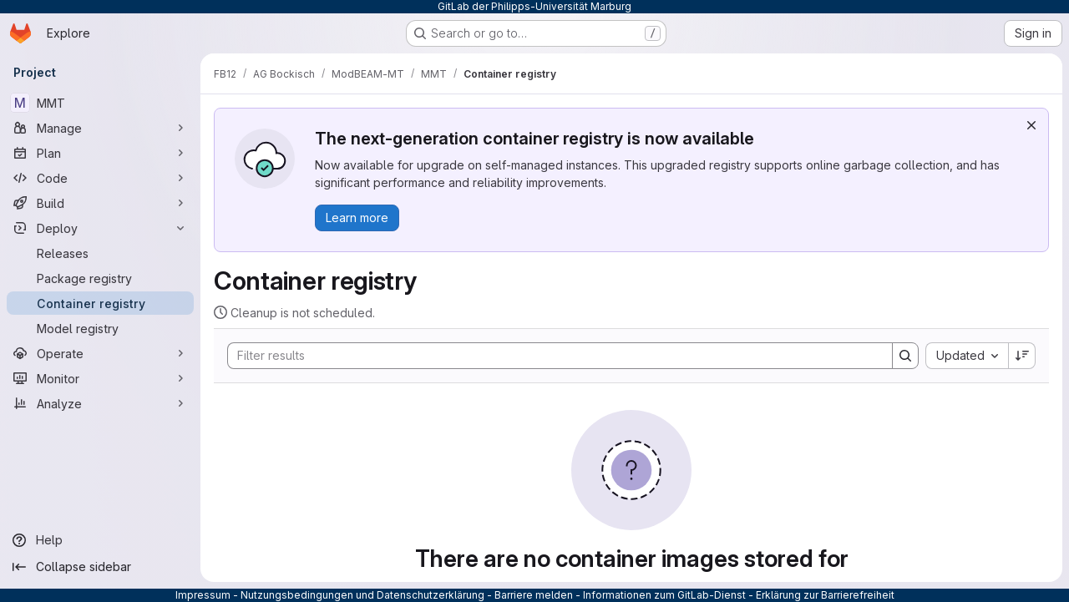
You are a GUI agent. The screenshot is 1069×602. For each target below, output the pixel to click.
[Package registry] (100, 278)
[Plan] (100, 152)
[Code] (100, 178)
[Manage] (100, 127)
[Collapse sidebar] (100, 567)
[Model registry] (100, 328)
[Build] (100, 203)
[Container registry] (100, 303)
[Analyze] (100, 403)
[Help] (100, 540)
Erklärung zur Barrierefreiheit (825, 595)
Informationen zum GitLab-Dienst (664, 595)
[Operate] (100, 353)
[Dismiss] (1031, 125)
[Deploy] (100, 228)
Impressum (203, 595)
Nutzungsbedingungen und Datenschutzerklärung (362, 595)
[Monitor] (100, 378)
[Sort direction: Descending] (1022, 355)
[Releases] (100, 253)
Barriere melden (533, 595)
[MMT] (100, 102)
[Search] (551, 356)
